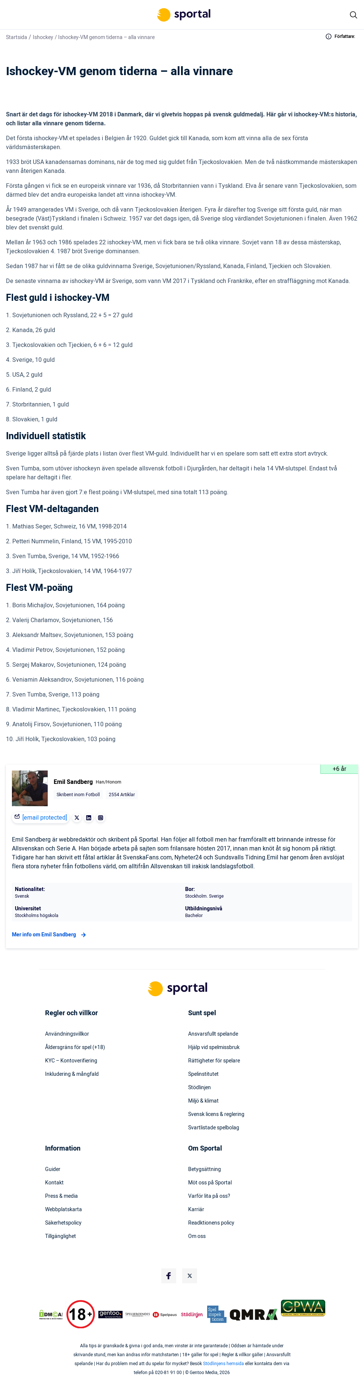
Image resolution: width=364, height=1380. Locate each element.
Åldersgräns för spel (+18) (75, 1047)
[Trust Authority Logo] (110, 1314)
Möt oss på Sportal (210, 1183)
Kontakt (54, 1183)
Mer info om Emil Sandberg (50, 934)
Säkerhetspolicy (63, 1223)
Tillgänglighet (60, 1236)
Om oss (197, 1236)
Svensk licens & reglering (216, 1114)
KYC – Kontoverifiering (71, 1061)
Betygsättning (204, 1169)
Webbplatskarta (63, 1209)
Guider (52, 1169)
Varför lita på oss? (209, 1196)
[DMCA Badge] (51, 1314)
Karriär (196, 1209)
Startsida (16, 37)
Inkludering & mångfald (72, 1074)
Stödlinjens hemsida (223, 1363)
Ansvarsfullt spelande (213, 1034)
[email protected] (44, 817)
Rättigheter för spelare (214, 1061)
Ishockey (43, 37)
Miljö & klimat (203, 1101)
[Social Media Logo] (168, 1275)
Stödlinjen (199, 1087)
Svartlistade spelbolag (213, 1128)
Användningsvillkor (67, 1034)
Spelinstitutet (203, 1074)
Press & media (61, 1196)
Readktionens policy (211, 1223)
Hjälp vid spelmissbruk (214, 1047)
